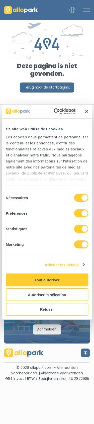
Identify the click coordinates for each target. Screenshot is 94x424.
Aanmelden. (47, 329)
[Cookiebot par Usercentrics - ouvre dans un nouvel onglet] (56, 111)
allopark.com (41, 367)
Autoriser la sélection (47, 294)
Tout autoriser (47, 280)
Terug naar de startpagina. (47, 87)
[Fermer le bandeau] (86, 111)
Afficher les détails (61, 265)
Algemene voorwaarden (62, 373)
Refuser (47, 309)
